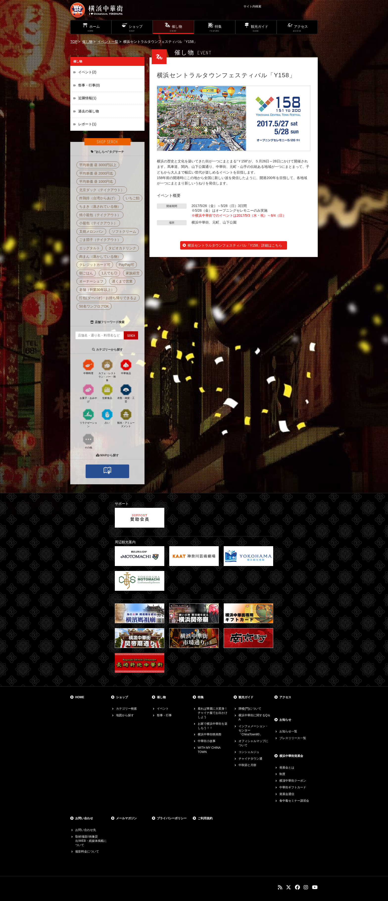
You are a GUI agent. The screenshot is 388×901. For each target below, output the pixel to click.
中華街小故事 (207, 741)
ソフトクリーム (124, 231)
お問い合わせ (84, 818)
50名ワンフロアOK (94, 306)
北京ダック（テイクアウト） (101, 190)
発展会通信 (286, 794)
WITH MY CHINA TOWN (209, 750)
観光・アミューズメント (126, 418)
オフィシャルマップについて (253, 743)
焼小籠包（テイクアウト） (100, 215)
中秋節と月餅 (247, 765)
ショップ (122, 697)
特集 (201, 697)
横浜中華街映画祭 (209, 734)
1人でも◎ (109, 273)
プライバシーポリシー (172, 818)
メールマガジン (126, 818)
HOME (79, 697)
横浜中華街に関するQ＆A (254, 717)
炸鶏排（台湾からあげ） (98, 198)
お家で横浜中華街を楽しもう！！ (212, 726)
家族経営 (133, 273)
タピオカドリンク (122, 248)
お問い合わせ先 (85, 830)
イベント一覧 (107, 42)
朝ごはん (86, 273)
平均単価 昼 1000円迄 (96, 181)
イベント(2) (87, 72)
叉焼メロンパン (91, 231)
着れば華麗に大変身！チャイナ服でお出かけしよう (212, 713)
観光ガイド (246, 697)
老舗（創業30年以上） (96, 290)
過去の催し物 (88, 111)
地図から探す (125, 715)
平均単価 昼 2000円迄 (96, 173)
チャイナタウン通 (250, 758)
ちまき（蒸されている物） (100, 206)
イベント (163, 708)
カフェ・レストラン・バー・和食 (107, 370)
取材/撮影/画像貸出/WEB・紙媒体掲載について (91, 841)
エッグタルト (89, 248)
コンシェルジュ (249, 752)
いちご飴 (133, 198)
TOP (73, 42)
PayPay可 (126, 265)
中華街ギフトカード (292, 787)
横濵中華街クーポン (292, 780)
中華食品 (126, 367)
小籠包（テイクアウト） (98, 223)
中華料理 (88, 367)
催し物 (87, 42)
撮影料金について (87, 851)
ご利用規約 (205, 818)
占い (107, 416)
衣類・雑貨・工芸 (126, 393)
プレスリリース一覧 (292, 738)
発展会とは (286, 767)
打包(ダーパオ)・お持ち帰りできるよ (108, 298)
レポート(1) (87, 124)
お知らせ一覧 (288, 731)
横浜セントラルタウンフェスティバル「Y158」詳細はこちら (235, 245)
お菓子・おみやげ (88, 393)
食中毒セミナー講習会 (294, 800)
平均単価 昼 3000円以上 (98, 165)
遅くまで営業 (122, 281)
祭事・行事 (164, 715)
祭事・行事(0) (89, 85)
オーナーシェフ (91, 281)
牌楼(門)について (250, 708)
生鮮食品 (107, 391)
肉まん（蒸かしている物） (100, 256)
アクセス (285, 697)
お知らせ (285, 719)
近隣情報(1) (87, 98)
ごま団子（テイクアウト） (100, 240)
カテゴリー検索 (126, 708)
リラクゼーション (88, 418)
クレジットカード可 (94, 265)
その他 (88, 441)
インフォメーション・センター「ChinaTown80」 (253, 730)
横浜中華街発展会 (291, 756)
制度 (282, 774)
